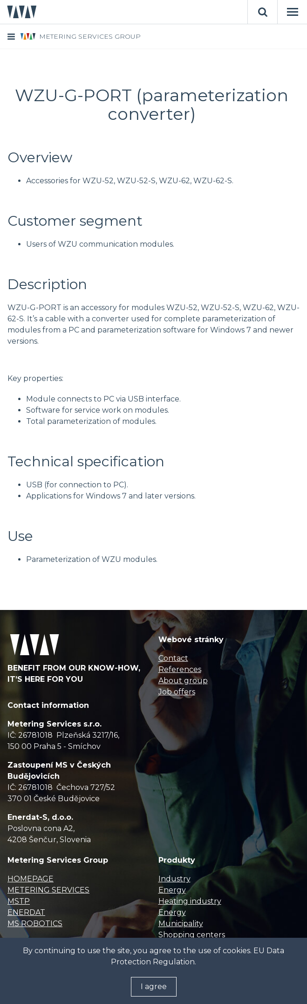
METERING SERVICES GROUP (90, 36)
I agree (154, 986)
